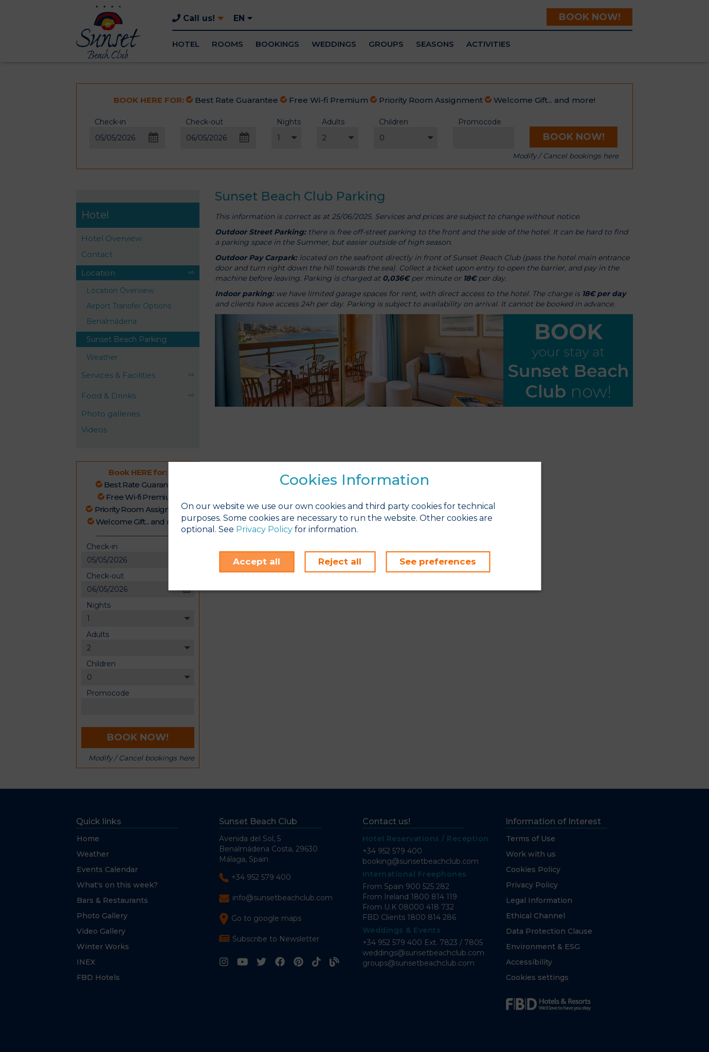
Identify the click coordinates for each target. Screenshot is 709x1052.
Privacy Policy (264, 530)
